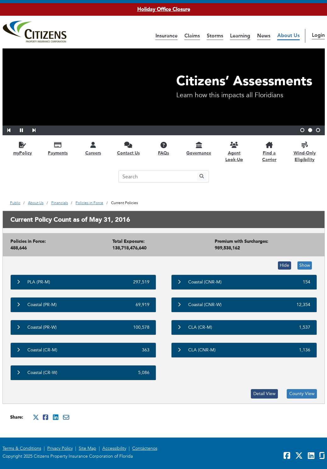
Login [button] (318, 35)
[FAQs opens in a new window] (163, 148)
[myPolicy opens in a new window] (22, 148)
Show (304, 265)
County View (301, 393)
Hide (284, 265)
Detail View (264, 393)
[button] (13, 129)
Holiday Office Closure (163, 9)
